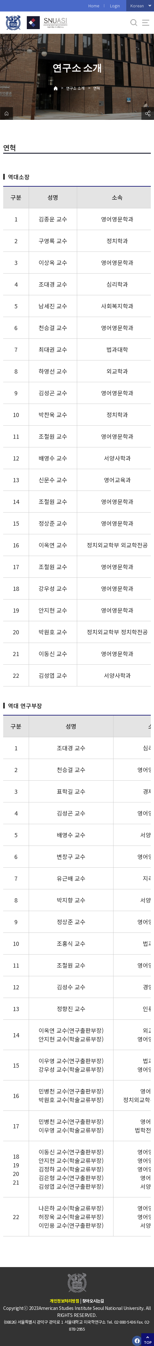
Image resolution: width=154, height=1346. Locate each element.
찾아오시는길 (93, 1301)
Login (115, 5)
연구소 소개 (75, 88)
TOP (148, 1342)
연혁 (96, 88)
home (6, 113)
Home (93, 5)
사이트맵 (145, 23)
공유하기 (147, 113)
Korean (137, 6)
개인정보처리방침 (64, 1301)
